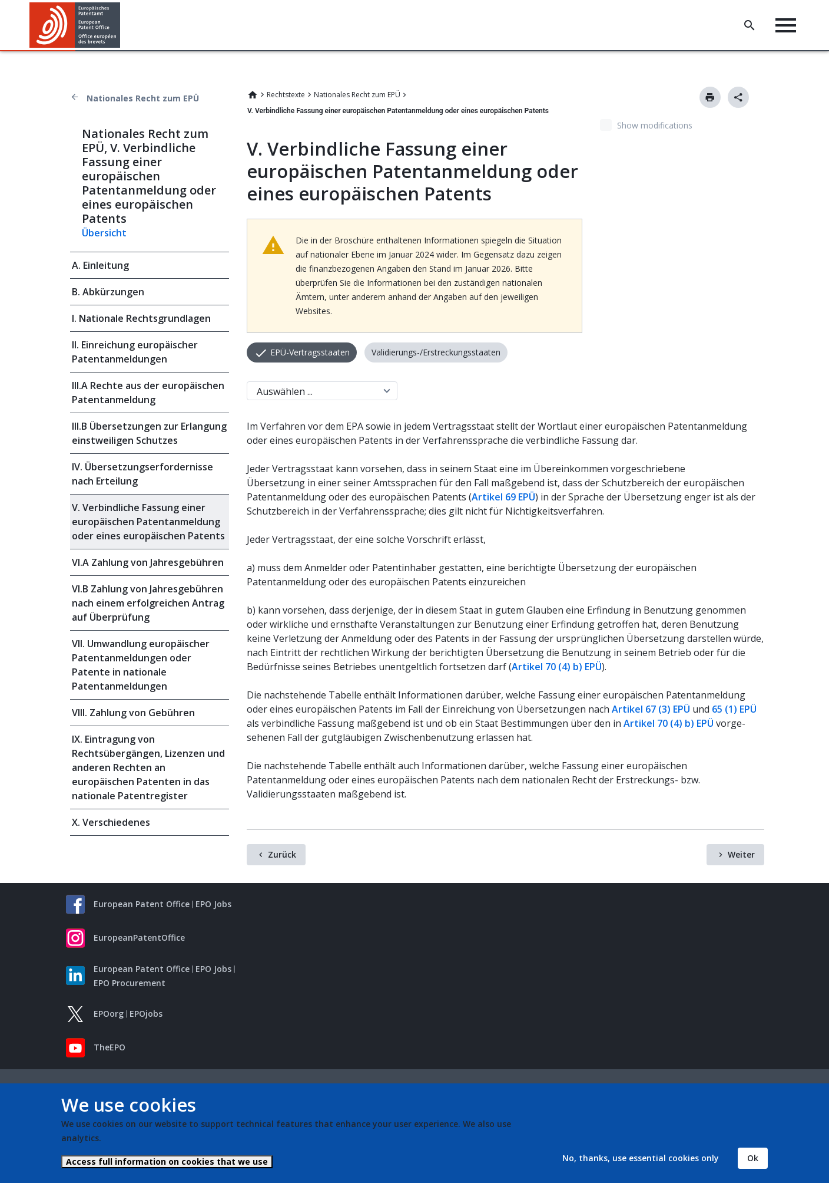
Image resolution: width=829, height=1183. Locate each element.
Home (252, 95)
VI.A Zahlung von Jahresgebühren (148, 562)
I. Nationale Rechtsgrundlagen (141, 318)
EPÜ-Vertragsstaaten (309, 352)
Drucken (710, 97)
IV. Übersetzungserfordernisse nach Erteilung (142, 473)
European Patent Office (142, 904)
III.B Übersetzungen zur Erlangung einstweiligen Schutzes (149, 433)
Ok (752, 1158)
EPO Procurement (129, 982)
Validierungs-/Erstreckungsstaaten (436, 352)
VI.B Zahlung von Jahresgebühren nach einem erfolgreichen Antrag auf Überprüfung (148, 603)
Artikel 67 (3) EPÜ (651, 709)
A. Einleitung (100, 265)
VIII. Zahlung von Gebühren (133, 712)
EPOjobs (146, 1013)
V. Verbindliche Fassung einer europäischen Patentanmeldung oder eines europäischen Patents (148, 521)
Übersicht (104, 232)
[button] (122, 25)
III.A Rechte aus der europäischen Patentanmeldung (148, 392)
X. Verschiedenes (111, 822)
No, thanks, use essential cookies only (640, 1158)
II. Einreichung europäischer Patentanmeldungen (135, 351)
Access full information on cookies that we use (167, 1161)
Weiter (741, 854)
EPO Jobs (213, 904)
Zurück (282, 854)
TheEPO (109, 1047)
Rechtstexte (286, 95)
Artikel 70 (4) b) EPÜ (557, 666)
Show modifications (654, 125)
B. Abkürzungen (108, 291)
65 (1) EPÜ (734, 709)
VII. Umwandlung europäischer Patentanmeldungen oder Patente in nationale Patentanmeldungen (141, 665)
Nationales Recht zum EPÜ (143, 98)
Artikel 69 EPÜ (503, 496)
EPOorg (109, 1013)
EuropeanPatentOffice (139, 937)
